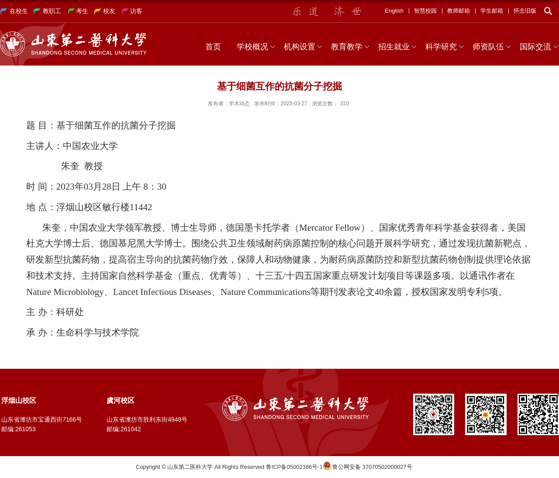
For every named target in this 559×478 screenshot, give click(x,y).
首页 (213, 46)
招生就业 (394, 46)
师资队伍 (488, 46)
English (394, 10)
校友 (109, 10)
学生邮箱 (491, 10)
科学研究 (441, 46)
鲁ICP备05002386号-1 (294, 467)
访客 (136, 10)
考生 (82, 10)
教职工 (52, 10)
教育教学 (346, 46)
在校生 (19, 10)
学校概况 (252, 46)
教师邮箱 (458, 10)
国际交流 (535, 46)
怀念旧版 (525, 10)
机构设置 (299, 46)
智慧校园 (425, 10)
